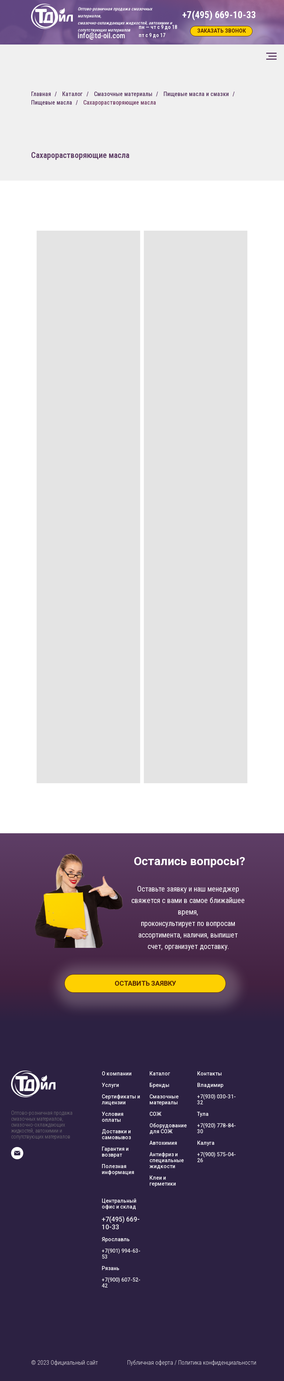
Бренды (159, 1085)
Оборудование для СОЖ (168, 1128)
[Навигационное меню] (271, 56)
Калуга (205, 1143)
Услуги (110, 1085)
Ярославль (116, 1239)
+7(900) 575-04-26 (216, 1157)
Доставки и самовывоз (116, 1134)
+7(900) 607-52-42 (121, 1283)
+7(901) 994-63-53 (121, 1254)
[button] (221, 31)
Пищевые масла (51, 102)
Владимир (210, 1085)
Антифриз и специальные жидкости (166, 1160)
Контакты (209, 1074)
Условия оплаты (113, 1117)
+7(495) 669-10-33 (121, 1223)
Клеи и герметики (162, 1181)
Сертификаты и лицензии (121, 1099)
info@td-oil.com (101, 35)
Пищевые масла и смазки (196, 94)
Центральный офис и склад (119, 1204)
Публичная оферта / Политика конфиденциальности (191, 1362)
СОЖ (155, 1114)
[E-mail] (17, 1157)
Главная (41, 94)
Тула (203, 1114)
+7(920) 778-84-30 (216, 1128)
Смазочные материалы (123, 94)
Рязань (110, 1268)
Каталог (72, 94)
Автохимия (163, 1143)
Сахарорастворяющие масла (119, 102)
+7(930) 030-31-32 (216, 1099)
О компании (117, 1074)
